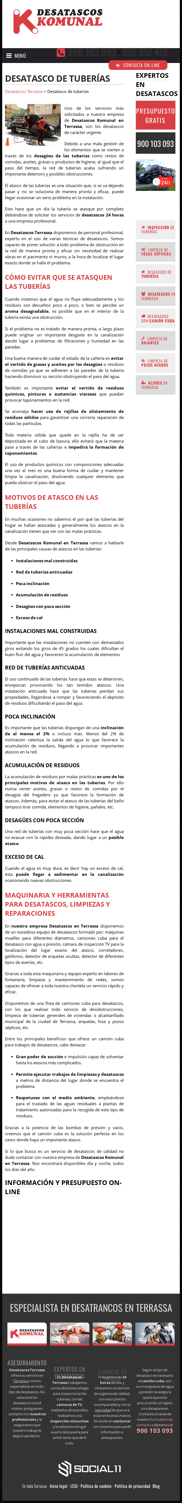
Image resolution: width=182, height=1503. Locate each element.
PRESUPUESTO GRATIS (155, 115)
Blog (156, 1486)
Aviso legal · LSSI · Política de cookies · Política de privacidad (100, 1486)
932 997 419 (144, 51)
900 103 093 (92, 51)
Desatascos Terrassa (24, 91)
